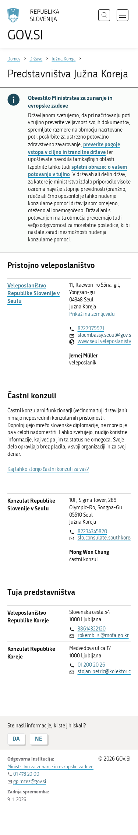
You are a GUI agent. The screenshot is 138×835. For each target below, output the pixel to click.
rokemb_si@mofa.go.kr (103, 635)
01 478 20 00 (26, 774)
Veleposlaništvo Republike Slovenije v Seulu (33, 293)
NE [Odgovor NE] (38, 739)
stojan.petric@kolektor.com (104, 671)
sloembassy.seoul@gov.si (104, 335)
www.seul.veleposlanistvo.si (104, 341)
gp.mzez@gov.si (29, 781)
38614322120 (92, 629)
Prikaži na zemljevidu (92, 314)
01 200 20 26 (91, 665)
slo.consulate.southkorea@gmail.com (104, 538)
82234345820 (92, 531)
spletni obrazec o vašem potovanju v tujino (77, 170)
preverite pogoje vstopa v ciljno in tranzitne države (74, 148)
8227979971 (91, 328)
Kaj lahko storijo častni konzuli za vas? (48, 469)
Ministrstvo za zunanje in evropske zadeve (50, 766)
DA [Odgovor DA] (16, 739)
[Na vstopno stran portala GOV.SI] (36, 25)
